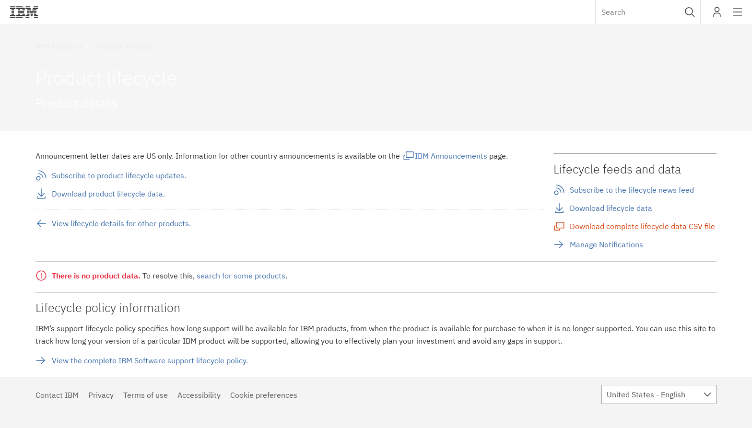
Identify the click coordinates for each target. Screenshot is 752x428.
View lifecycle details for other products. (121, 223)
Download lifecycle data (611, 208)
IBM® (24, 12)
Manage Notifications (606, 244)
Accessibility (199, 395)
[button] (690, 12)
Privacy (101, 395)
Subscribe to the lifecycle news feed (632, 190)
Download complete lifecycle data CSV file (642, 226)
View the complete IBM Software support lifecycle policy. (150, 360)
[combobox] (648, 12)
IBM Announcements (451, 156)
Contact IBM (57, 395)
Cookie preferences (263, 395)
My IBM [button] (717, 15)
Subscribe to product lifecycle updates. (119, 175)
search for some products (241, 275)
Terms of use (145, 395)
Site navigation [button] (737, 17)
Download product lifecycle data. (108, 193)
